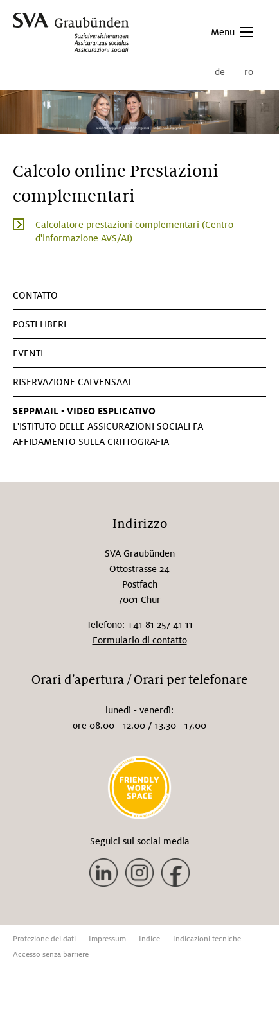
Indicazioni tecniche (207, 939)
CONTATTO (35, 295)
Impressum (107, 939)
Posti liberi (39, 324)
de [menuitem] (220, 72)
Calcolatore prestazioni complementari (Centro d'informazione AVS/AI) (134, 231)
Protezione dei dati (44, 939)
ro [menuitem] (248, 72)
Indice (149, 939)
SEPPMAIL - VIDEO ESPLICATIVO (84, 411)
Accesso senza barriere (51, 954)
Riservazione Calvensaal (72, 382)
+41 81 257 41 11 (160, 625)
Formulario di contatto (140, 640)
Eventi (28, 353)
